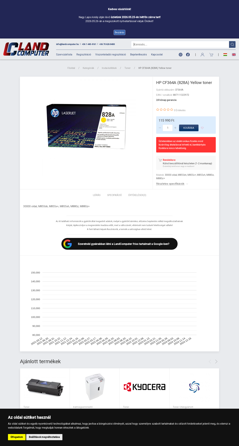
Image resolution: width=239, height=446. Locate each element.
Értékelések (137, 195)
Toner (127, 68)
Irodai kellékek (109, 68)
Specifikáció (114, 195)
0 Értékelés (180, 110)
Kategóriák (88, 68)
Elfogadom (17, 437)
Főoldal (71, 68)
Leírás (97, 195)
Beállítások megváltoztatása (44, 437)
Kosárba (188, 128)
